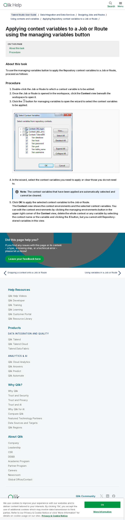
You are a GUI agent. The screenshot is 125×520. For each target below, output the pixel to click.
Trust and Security (18, 395)
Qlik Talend (14, 339)
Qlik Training (15, 305)
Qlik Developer (16, 300)
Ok (102, 504)
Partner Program (17, 465)
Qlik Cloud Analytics (19, 362)
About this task (16, 48)
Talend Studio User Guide (23, 14)
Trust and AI (14, 404)
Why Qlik (13, 391)
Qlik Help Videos (17, 295)
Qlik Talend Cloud (18, 344)
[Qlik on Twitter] (101, 495)
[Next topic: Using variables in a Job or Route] (93, 273)
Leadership (14, 447)
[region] (62, 509)
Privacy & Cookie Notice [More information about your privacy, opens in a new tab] (55, 515)
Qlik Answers (15, 366)
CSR (10, 452)
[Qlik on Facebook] (113, 495)
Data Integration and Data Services (57, 14)
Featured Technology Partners (25, 418)
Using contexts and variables (25, 18)
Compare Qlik (15, 413)
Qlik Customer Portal (19, 314)
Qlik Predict (14, 371)
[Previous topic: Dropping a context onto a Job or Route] (31, 273)
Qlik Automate (16, 375)
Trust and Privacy (18, 400)
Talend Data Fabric (18, 348)
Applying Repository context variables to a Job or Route (70, 18)
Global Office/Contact (20, 479)
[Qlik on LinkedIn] (107, 495)
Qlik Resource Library (20, 318)
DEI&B (11, 456)
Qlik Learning (15, 309)
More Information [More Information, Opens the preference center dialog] (102, 511)
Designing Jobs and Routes (91, 14)
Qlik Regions (15, 427)
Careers (12, 470)
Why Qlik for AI (16, 409)
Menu (120, 6)
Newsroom (14, 475)
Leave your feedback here (24, 258)
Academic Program (19, 461)
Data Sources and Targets (23, 423)
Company (13, 443)
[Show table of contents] (6, 15)
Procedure (15, 52)
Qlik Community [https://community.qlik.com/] (85, 496)
